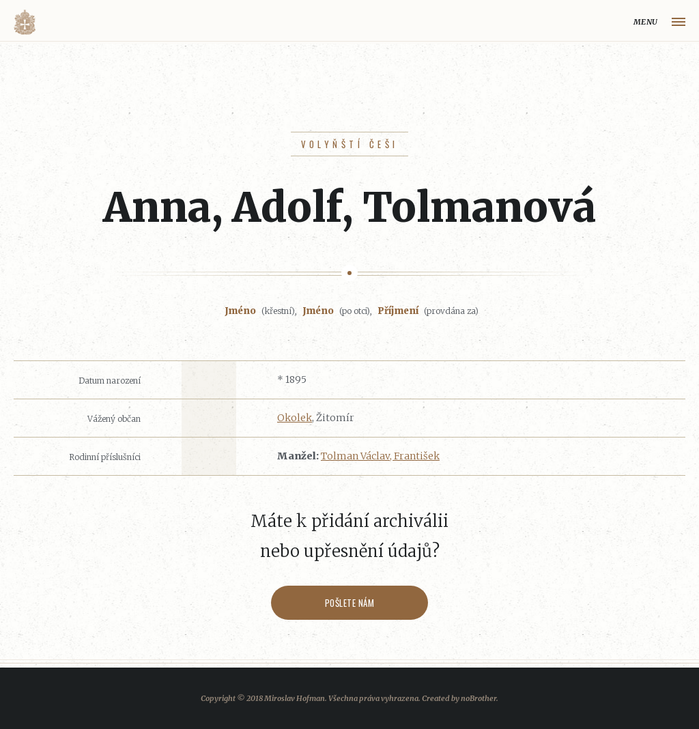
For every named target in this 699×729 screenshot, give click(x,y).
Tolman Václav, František (380, 456)
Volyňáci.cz (24, 22)
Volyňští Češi (350, 144)
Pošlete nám (350, 603)
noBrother (478, 698)
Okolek (294, 418)
